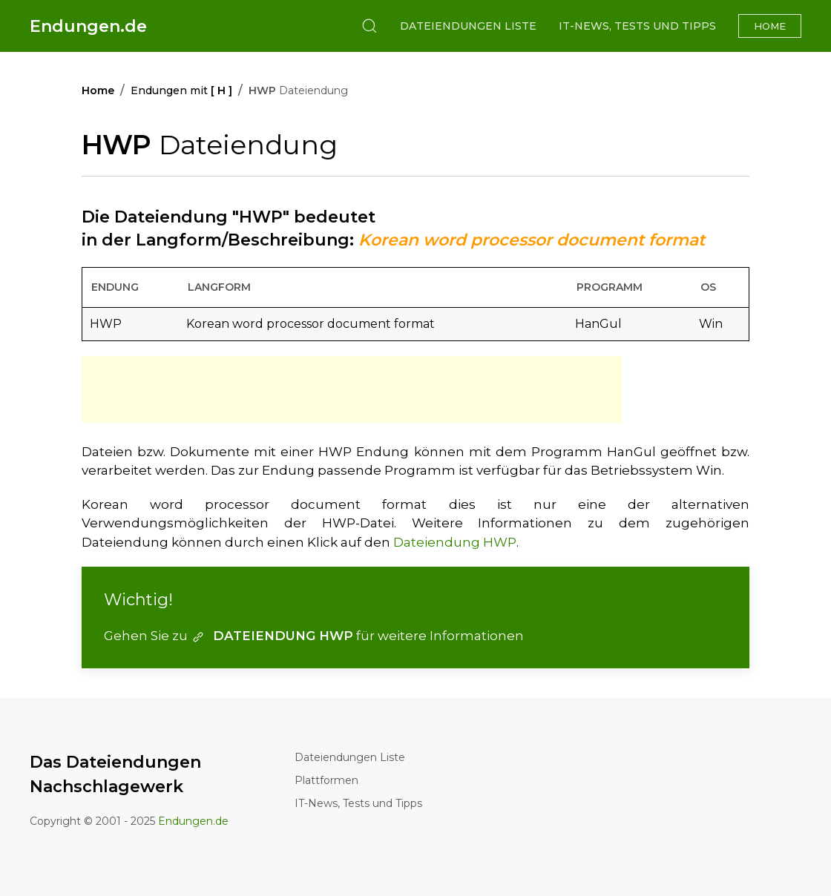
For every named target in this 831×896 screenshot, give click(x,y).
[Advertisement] (352, 389)
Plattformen (326, 780)
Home (770, 26)
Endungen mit (181, 90)
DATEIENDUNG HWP (272, 635)
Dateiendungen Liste (468, 26)
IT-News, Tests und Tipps (637, 26)
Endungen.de (88, 26)
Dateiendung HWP (454, 542)
